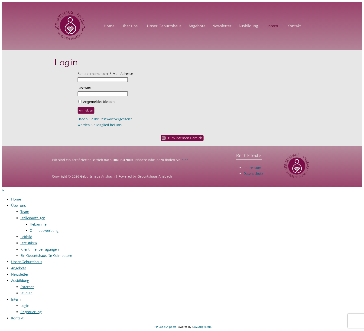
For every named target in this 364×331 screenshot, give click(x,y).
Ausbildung (248, 26)
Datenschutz (253, 173)
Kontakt (294, 26)
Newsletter (221, 26)
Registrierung (31, 311)
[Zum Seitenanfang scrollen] (3, 190)
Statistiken (28, 243)
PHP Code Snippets (164, 326)
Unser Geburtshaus (164, 26)
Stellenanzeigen (32, 218)
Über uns (129, 26)
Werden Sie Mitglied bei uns (100, 125)
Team (24, 211)
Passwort (84, 88)
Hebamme (38, 224)
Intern (272, 26)
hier (184, 160)
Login (24, 305)
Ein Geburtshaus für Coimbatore (46, 255)
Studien (26, 293)
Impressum (252, 168)
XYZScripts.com (202, 326)
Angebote (196, 26)
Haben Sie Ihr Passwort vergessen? (105, 119)
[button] (130, 26)
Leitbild (26, 236)
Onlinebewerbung (44, 230)
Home (109, 26)
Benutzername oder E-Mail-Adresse (105, 73)
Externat (27, 286)
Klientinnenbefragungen (39, 249)
